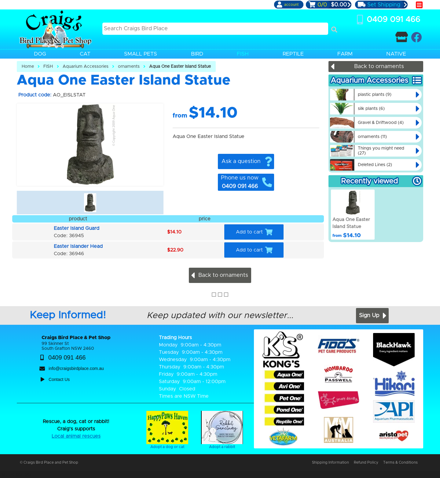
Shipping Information (330, 462)
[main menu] (419, 5)
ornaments (129, 66)
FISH (48, 66)
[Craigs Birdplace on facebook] (416, 37)
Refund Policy (366, 462)
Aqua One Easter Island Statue (180, 66)
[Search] (334, 30)
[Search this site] (215, 29)
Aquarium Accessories (85, 66)
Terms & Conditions (400, 462)
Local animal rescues (76, 436)
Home (28, 66)
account (291, 4)
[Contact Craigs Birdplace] (401, 37)
